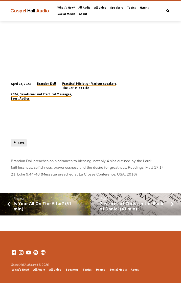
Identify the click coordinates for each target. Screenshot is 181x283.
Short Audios (20, 98)
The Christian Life (75, 88)
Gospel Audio (29, 10)
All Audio (85, 7)
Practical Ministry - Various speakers (89, 83)
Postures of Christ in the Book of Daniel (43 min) (131, 206)
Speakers (116, 7)
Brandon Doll (46, 83)
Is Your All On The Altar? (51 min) (43, 206)
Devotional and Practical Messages (45, 94)
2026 (14, 94)
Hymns (144, 7)
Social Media (66, 13)
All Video (100, 7)
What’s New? (66, 7)
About (83, 13)
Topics (131, 7)
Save (19, 143)
